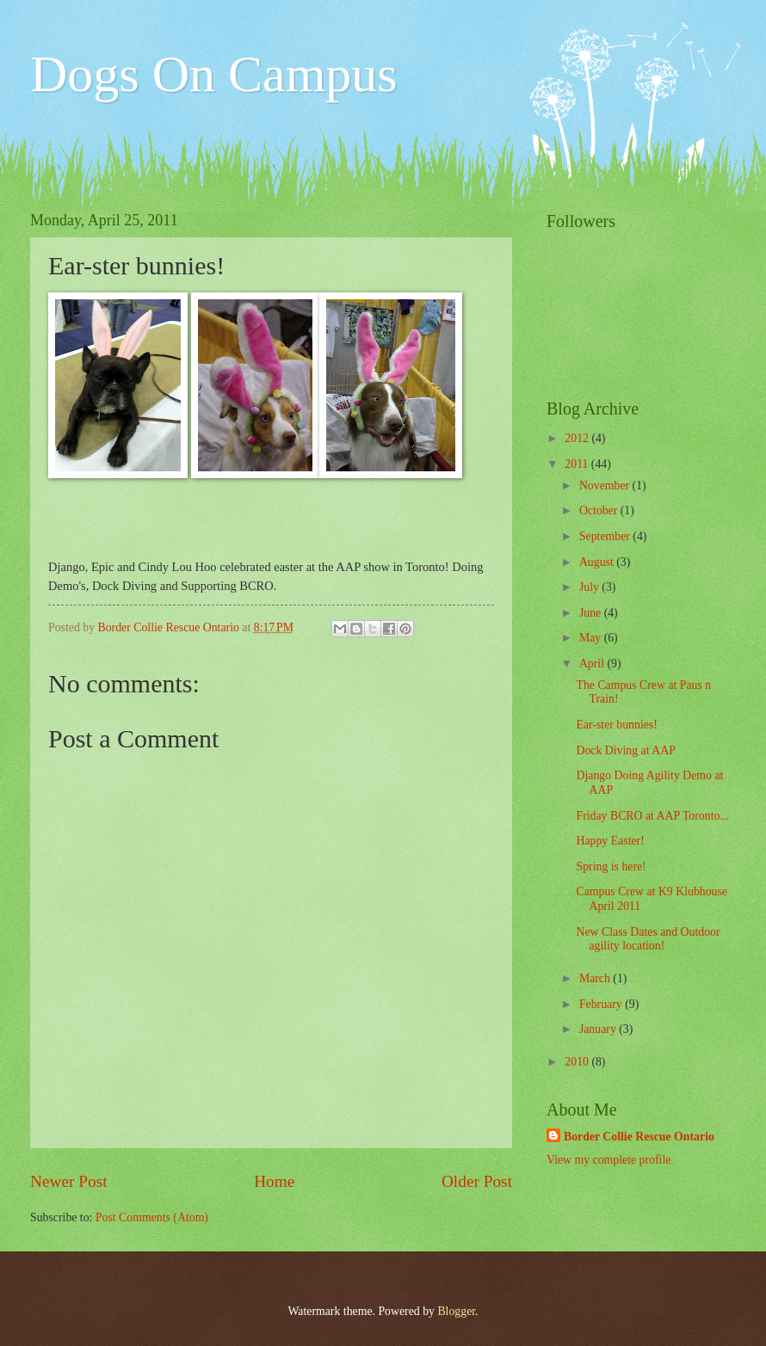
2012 (578, 438)
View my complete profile (608, 1159)
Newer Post (69, 1181)
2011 (578, 464)
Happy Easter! (610, 840)
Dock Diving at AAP (625, 750)
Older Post (477, 1181)
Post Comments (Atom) (152, 1217)
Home (274, 1181)
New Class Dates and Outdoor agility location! (648, 939)
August (597, 562)
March (596, 978)
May (591, 637)
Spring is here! (611, 866)
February (602, 1004)
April (593, 663)
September (606, 536)
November (606, 485)
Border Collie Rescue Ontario (639, 1136)
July (590, 587)
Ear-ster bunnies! (616, 724)
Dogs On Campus (214, 74)
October (600, 510)
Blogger (456, 1311)
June (591, 612)
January (599, 1029)
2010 (578, 1061)
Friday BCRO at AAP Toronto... (652, 815)
